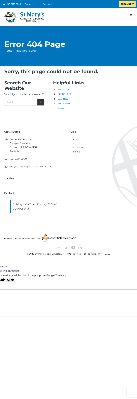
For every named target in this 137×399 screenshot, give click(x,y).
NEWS (61, 108)
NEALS (106, 254)
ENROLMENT (64, 103)
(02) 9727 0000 (18, 159)
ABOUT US (63, 89)
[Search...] (20, 102)
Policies (86, 254)
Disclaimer (97, 254)
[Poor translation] (10, 280)
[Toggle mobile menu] (131, 15)
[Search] (40, 102)
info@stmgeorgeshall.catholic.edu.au (31, 166)
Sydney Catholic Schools (47, 254)
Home (8, 50)
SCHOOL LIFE (65, 94)
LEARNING (63, 99)
